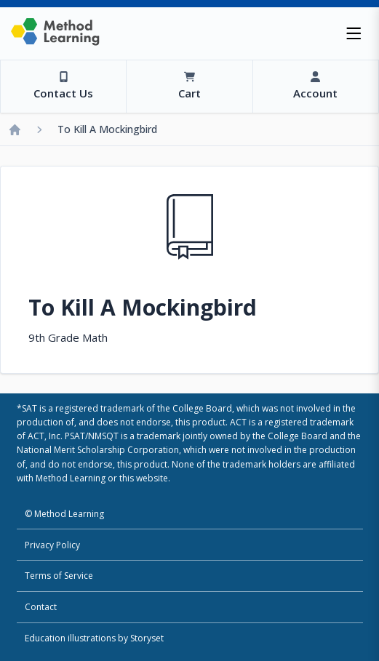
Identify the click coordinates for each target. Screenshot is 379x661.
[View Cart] (189, 86)
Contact (41, 607)
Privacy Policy (52, 545)
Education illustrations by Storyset (94, 638)
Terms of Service (59, 575)
